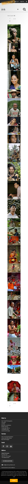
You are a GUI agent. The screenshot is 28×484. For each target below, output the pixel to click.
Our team (3, 422)
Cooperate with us (5, 428)
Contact (3, 424)
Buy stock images (5, 439)
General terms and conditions (8, 467)
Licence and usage (5, 431)
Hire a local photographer (7, 436)
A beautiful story (5, 429)
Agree (13, 480)
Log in (17, 1)
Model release (4, 426)
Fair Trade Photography (6, 421)
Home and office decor (6, 438)
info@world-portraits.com (9, 465)
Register (22, 1)
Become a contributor (6, 425)
